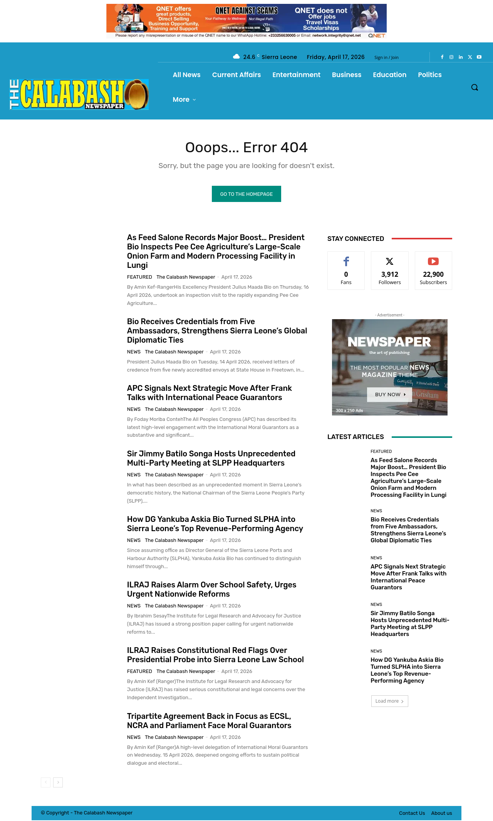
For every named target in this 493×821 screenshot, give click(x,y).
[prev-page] (45, 783)
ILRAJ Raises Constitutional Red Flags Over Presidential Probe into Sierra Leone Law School (215, 655)
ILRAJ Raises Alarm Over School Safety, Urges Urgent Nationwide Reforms (212, 590)
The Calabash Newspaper (185, 278)
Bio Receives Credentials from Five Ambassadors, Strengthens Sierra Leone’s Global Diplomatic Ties (217, 331)
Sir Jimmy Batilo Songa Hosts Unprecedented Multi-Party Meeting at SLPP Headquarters (211, 458)
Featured (139, 277)
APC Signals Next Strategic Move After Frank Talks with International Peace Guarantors (209, 393)
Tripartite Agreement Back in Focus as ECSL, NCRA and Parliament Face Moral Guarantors (209, 721)
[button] (474, 87)
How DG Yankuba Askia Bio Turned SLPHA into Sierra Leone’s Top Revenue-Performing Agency (215, 524)
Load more (390, 701)
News (134, 352)
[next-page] (58, 783)
